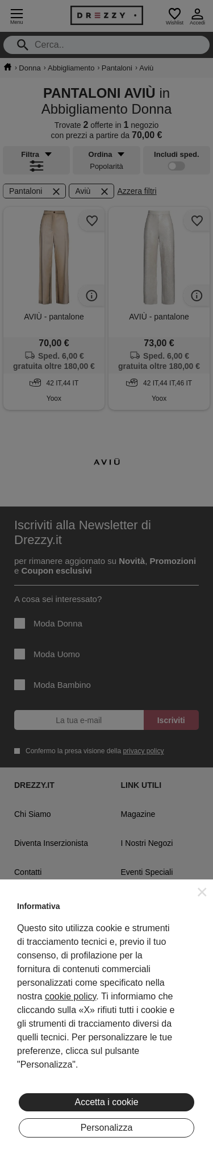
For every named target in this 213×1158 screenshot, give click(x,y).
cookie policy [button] (70, 996)
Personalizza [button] (107, 1127)
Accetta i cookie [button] (106, 1102)
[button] (202, 891)
